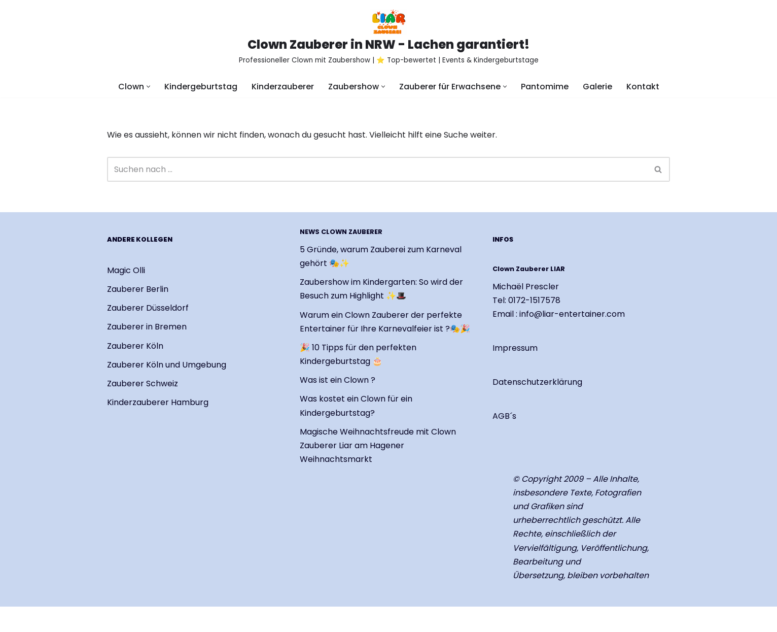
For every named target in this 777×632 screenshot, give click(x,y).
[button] (148, 86)
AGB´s (504, 416)
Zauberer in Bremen (147, 327)
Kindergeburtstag (200, 86)
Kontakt (642, 86)
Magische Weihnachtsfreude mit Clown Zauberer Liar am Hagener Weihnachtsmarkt (378, 445)
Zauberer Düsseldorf (148, 308)
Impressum (515, 348)
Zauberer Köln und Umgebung (166, 365)
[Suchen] (377, 169)
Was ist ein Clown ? (337, 380)
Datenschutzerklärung (537, 382)
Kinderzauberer (283, 86)
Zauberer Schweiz (142, 383)
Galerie (597, 86)
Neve (117, 619)
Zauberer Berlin (137, 289)
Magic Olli (126, 270)
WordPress (226, 619)
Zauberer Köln (135, 346)
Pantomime (545, 86)
